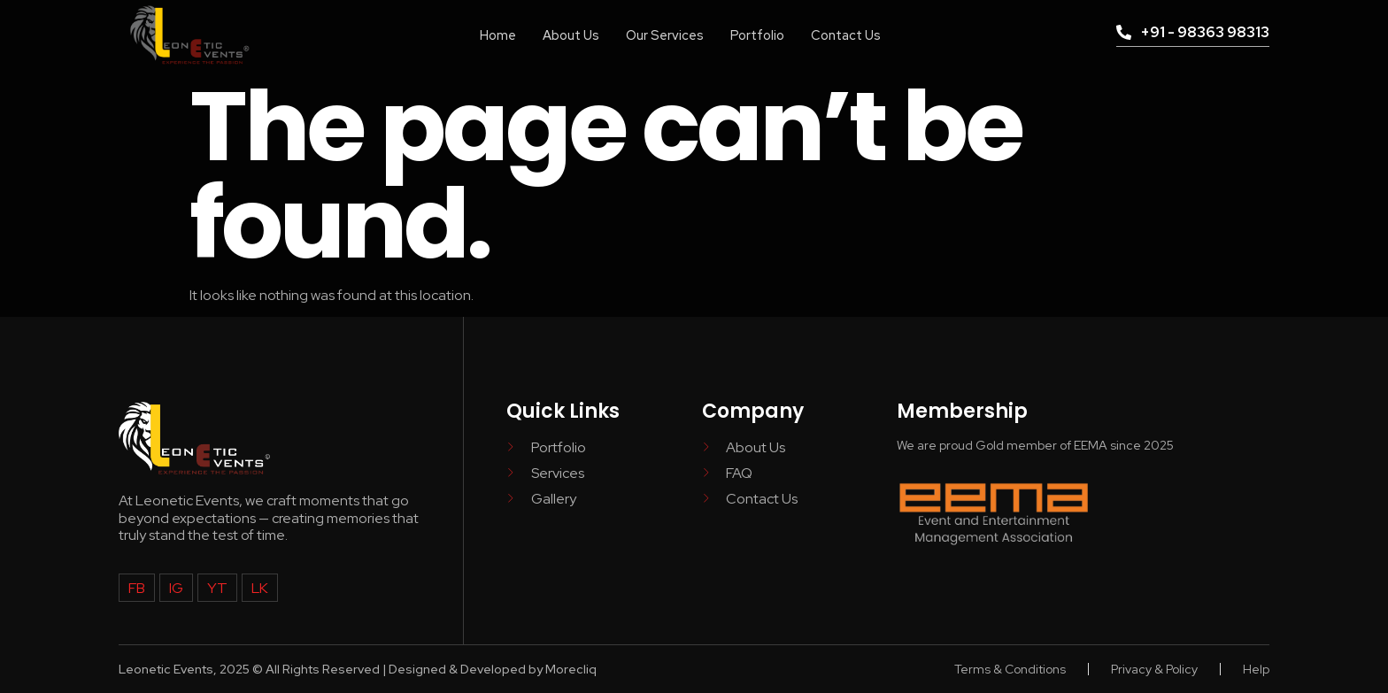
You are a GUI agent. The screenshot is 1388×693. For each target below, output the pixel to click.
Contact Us (848, 34)
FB (136, 587)
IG (176, 587)
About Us (569, 34)
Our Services (663, 34)
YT (216, 587)
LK (258, 587)
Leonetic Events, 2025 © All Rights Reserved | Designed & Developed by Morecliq (358, 669)
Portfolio (757, 34)
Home (494, 34)
